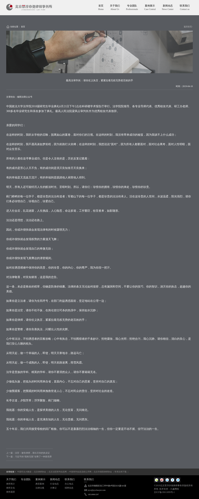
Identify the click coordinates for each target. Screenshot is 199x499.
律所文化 (10, 488)
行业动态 (54, 484)
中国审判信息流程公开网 (80, 472)
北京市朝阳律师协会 (103, 472)
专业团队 (132, 7)
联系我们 (185, 7)
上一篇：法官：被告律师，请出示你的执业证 (28, 453)
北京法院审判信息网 (58, 472)
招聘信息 (69, 488)
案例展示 (150, 7)
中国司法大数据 (24, 472)
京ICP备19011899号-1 (164, 492)
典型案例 (39, 484)
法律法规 (39, 488)
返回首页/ (188, 27)
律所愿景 (10, 492)
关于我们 (115, 7)
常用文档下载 (120, 472)
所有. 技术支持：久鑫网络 (166, 489)
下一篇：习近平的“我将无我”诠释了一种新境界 (29, 456)
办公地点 (69, 484)
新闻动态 (168, 7)
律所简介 (10, 484)
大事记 (53, 488)
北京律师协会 (40, 472)
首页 (101, 7)
